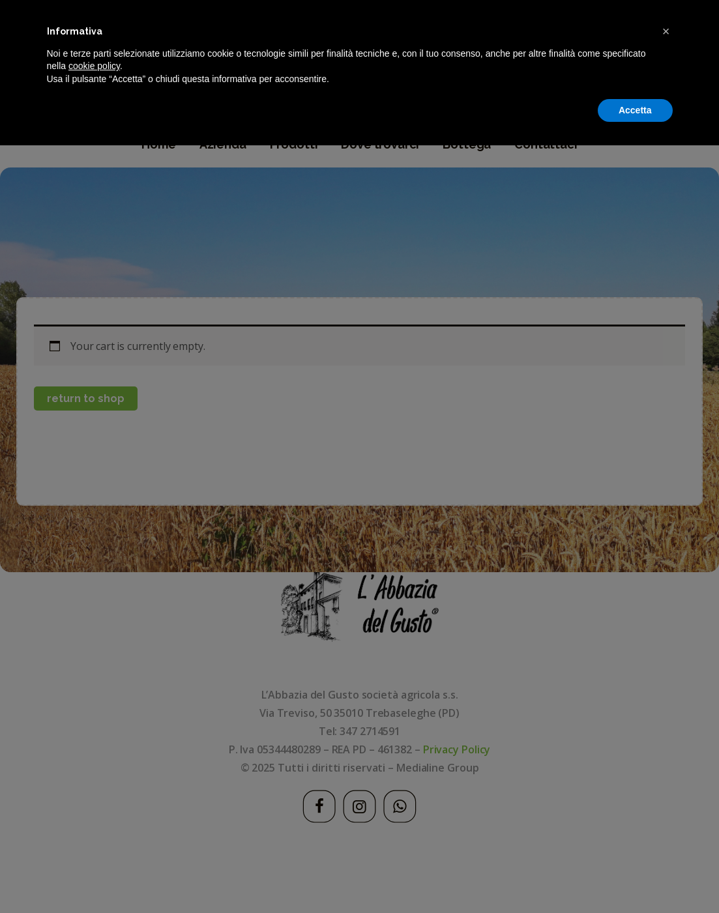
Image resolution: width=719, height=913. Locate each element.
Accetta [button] (635, 877)
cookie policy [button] (94, 833)
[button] (666, 799)
